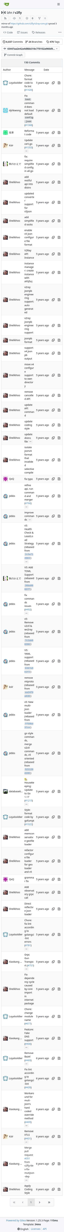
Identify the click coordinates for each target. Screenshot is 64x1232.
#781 (28, 945)
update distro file (28, 438)
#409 (28, 1122)
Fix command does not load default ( (29, 110)
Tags (53, 41)
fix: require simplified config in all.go (29, 164)
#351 (27, 1158)
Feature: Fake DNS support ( (29, 1036)
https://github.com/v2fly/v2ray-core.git (29, 23)
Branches (33, 41)
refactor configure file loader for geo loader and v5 (29, 861)
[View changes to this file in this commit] (59, 82)
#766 (28, 503)
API (45, 1228)
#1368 (28, 125)
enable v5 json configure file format (29, 237)
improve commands (29, 516)
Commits (13, 41)
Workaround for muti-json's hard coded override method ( (29, 1108)
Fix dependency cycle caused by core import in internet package (29, 989)
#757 (30, 965)
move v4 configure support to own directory (29, 375)
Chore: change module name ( (28, 1016)
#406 (28, 1043)
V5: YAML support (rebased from (29, 657)
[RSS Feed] (5, 18)
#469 (28, 1060)
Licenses (35, 1228)
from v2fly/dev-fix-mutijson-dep (29, 1169)
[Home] (6, 4)
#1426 (28, 90)
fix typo (28, 479)
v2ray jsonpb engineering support (28, 325)
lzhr (9, 12)
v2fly (18, 12)
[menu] (23, 1229)
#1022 (28, 824)
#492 (28, 609)
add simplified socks (29, 221)
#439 (28, 1087)
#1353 (28, 147)
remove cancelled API (28, 395)
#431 (28, 1138)
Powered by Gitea (16, 1220)
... (26, 151)
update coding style (28, 425)
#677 (28, 1023)
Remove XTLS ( (28, 1135)
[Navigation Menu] (58, 4)
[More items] (60, 32)
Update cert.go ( (28, 144)
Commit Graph (13, 54)
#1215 (28, 800)
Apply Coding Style (28, 1189)
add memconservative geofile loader (29, 837)
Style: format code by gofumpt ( (29, 817)
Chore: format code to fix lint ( (28, 83)
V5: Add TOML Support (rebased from (29, 574)
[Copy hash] (53, 82)
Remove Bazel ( (28, 1056)
